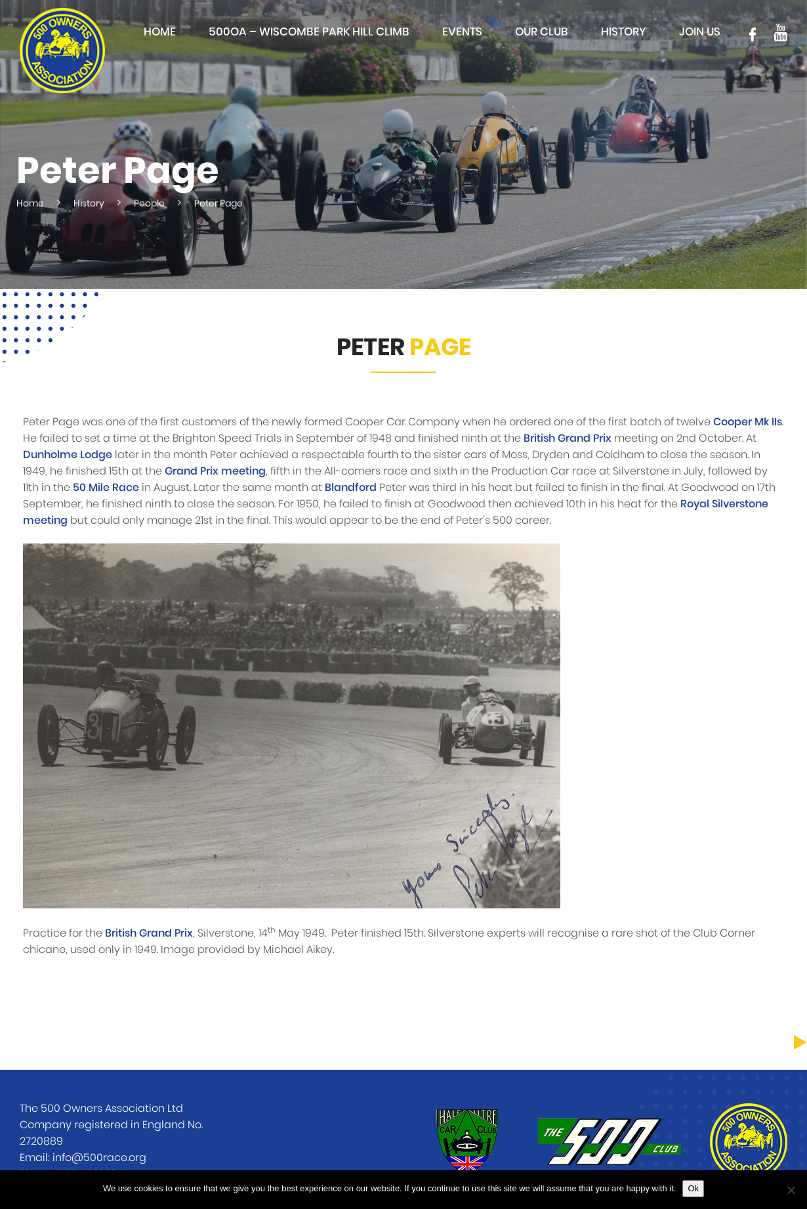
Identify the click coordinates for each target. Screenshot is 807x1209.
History (623, 31)
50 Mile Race (106, 487)
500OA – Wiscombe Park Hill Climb (309, 31)
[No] (790, 1190)
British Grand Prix (567, 438)
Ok (693, 1188)
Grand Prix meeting (215, 471)
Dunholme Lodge (67, 455)
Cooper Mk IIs (747, 422)
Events (462, 31)
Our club (541, 31)
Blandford (351, 487)
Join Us (699, 31)
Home (160, 31)
